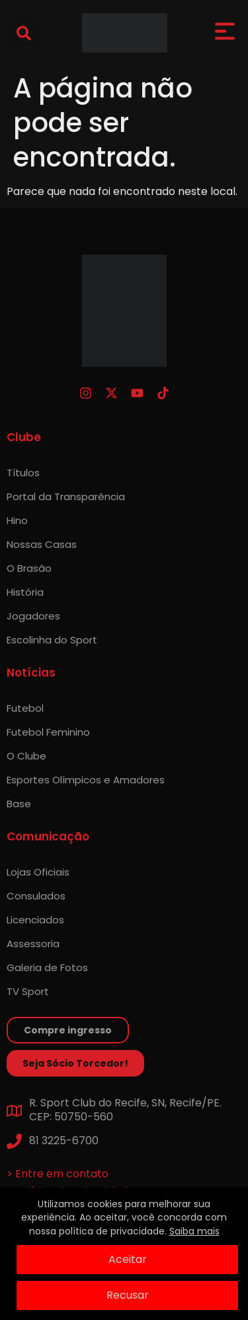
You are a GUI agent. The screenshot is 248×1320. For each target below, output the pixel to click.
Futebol (25, 708)
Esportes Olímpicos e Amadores (86, 780)
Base (19, 804)
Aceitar (127, 1259)
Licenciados (35, 920)
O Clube (26, 756)
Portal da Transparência (66, 496)
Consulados (36, 896)
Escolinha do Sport (52, 640)
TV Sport (28, 991)
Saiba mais (194, 1231)
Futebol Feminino (48, 732)
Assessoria (33, 944)
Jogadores (33, 616)
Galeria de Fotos (47, 967)
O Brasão (29, 568)
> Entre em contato (57, 1173)
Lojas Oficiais (38, 872)
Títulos (23, 473)
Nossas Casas (42, 544)
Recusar (127, 1295)
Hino (17, 520)
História (25, 592)
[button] (24, 33)
